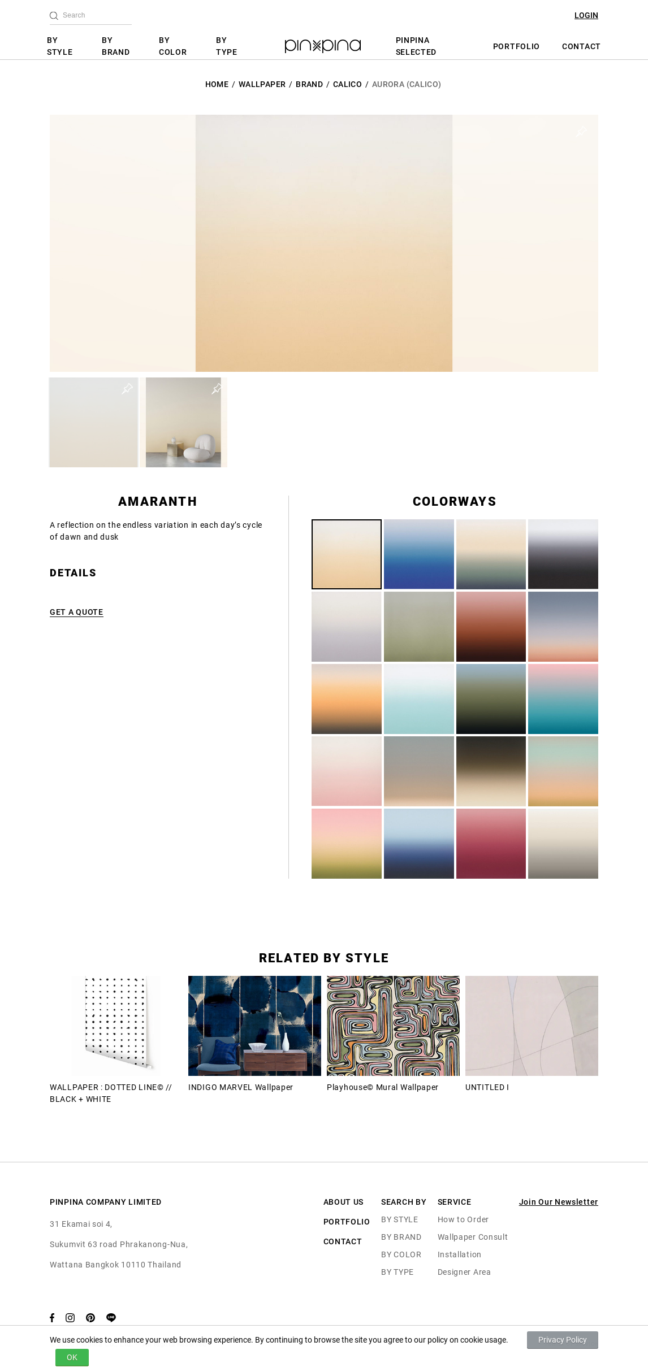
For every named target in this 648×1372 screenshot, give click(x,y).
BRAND (309, 84)
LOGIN (586, 15)
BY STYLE (60, 46)
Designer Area (464, 1272)
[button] (94, 422)
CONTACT (581, 46)
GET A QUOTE (76, 611)
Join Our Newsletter (558, 1201)
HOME (216, 84)
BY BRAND (116, 46)
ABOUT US (343, 1201)
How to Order (463, 1219)
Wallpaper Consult (473, 1236)
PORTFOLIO (516, 46)
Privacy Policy (562, 1339)
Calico (347, 84)
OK (72, 1357)
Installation (460, 1254)
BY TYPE (226, 46)
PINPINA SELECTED (416, 46)
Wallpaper (262, 84)
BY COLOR (173, 46)
